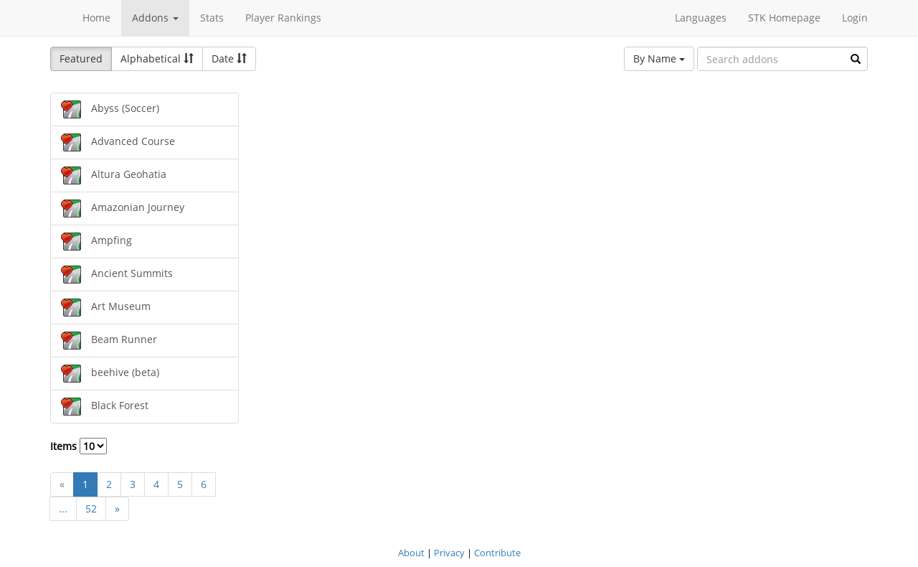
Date (229, 58)
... (63, 508)
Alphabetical (157, 58)
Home (96, 17)
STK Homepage (784, 17)
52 (91, 508)
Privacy (449, 552)
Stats (212, 17)
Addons (155, 17)
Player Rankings (283, 17)
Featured (81, 58)
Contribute (497, 552)
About (411, 552)
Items (78, 446)
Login (855, 17)
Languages (701, 17)
